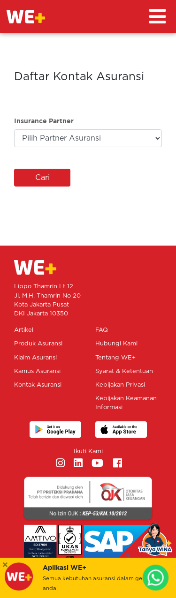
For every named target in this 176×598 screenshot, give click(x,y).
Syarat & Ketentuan (124, 371)
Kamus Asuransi (37, 371)
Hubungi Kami (116, 344)
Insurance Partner (44, 121)
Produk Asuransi (38, 344)
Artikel (23, 330)
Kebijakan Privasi (120, 385)
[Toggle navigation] (157, 16)
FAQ (101, 330)
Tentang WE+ (115, 358)
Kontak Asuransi (37, 385)
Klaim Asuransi (35, 358)
